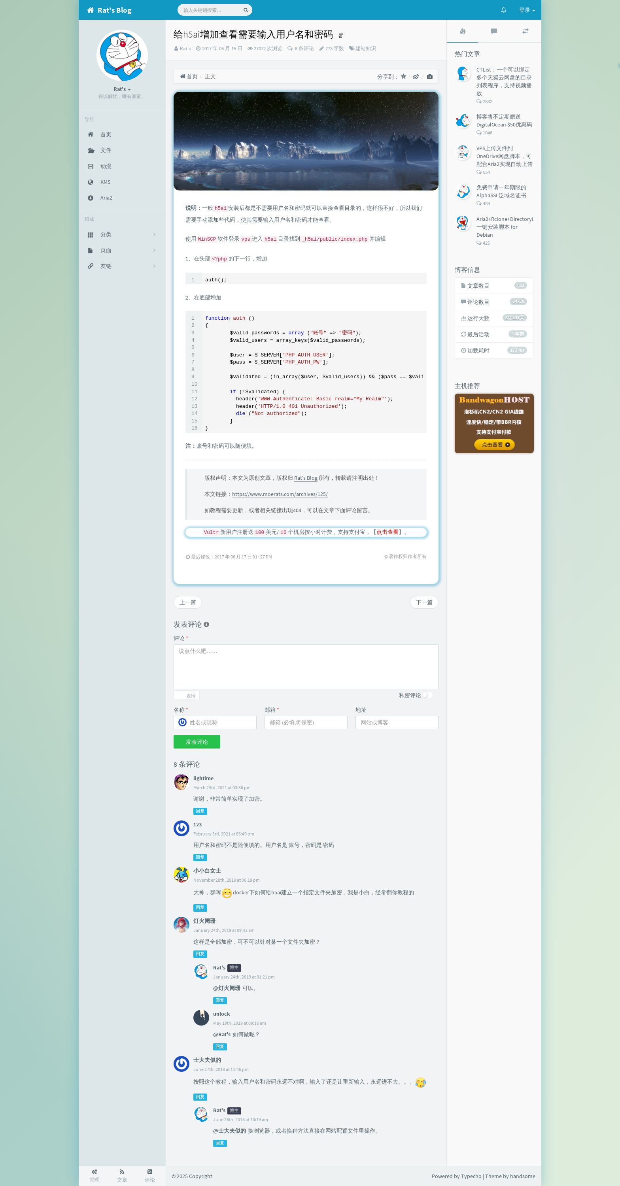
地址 (361, 709)
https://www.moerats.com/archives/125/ (280, 494)
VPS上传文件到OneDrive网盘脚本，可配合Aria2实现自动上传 (504, 156)
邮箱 (272, 709)
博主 (234, 968)
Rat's (185, 48)
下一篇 (424, 602)
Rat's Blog (306, 477)
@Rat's (222, 1034)
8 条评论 (304, 48)
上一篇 (188, 602)
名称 (181, 709)
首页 (189, 76)
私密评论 (410, 695)
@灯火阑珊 (226, 988)
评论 (181, 638)
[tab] (462, 31)
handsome (522, 1176)
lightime (203, 778)
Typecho (471, 1176)
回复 (200, 811)
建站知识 (365, 48)
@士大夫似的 (229, 1130)
